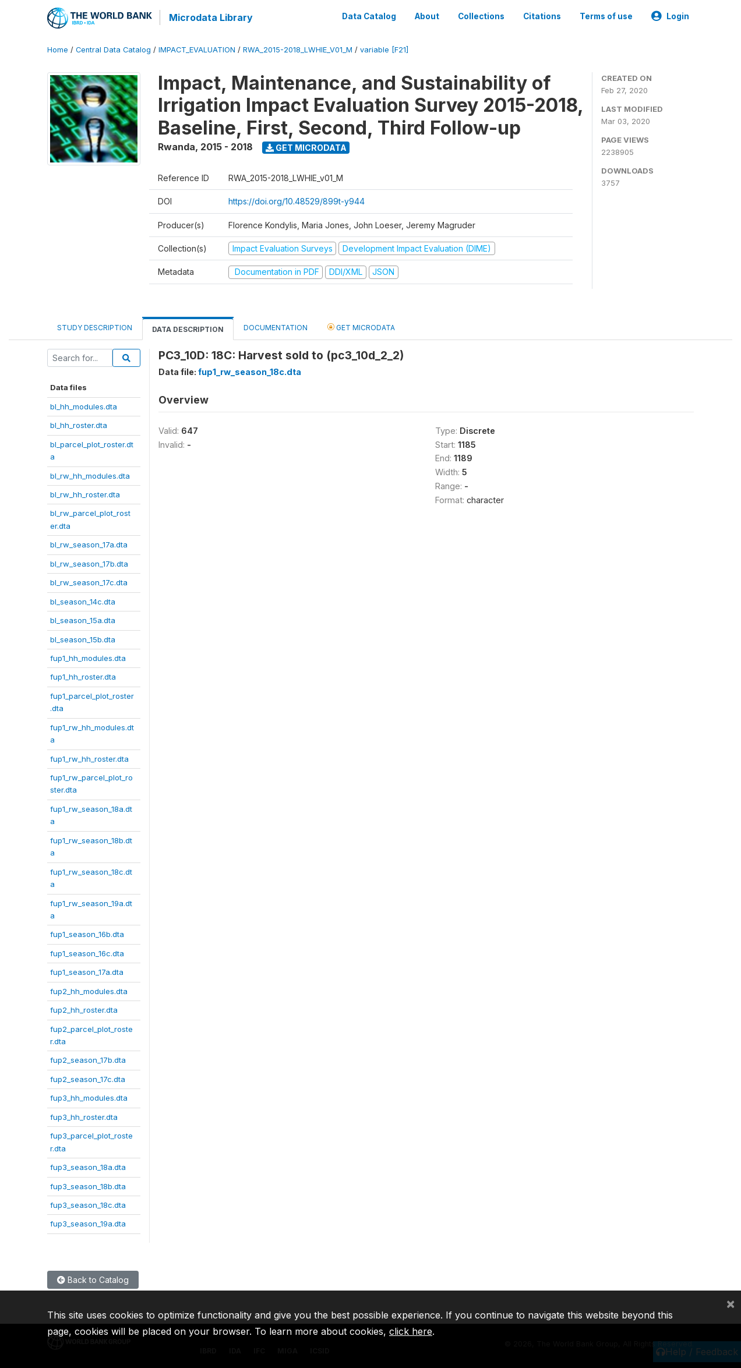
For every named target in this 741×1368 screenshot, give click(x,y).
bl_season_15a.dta (82, 619)
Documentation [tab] (276, 327)
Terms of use (606, 16)
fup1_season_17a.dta (86, 971)
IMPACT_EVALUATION (196, 49)
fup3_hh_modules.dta (89, 1097)
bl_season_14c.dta (82, 601)
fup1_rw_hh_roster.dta (89, 758)
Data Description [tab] (188, 328)
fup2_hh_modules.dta (89, 990)
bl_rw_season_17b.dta (89, 563)
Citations (542, 16)
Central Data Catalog (113, 49)
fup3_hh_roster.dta (84, 1116)
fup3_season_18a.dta (88, 1166)
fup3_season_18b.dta (88, 1185)
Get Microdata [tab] (361, 326)
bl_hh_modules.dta (83, 406)
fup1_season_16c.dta (87, 952)
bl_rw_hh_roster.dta (85, 494)
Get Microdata (306, 147)
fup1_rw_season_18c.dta (249, 372)
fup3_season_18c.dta (88, 1204)
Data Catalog (369, 16)
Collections (481, 16)
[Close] (730, 1303)
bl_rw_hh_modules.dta (90, 475)
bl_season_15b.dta (82, 639)
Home (57, 49)
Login (670, 16)
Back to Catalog (93, 1279)
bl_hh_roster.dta (78, 424)
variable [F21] (384, 49)
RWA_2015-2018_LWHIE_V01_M (297, 49)
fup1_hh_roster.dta (83, 676)
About (427, 16)
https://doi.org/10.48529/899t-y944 (296, 201)
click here (410, 1331)
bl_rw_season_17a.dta (89, 544)
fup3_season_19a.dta (88, 1223)
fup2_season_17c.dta (87, 1078)
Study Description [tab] (94, 327)
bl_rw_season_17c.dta (89, 581)
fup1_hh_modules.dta (88, 657)
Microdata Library (210, 17)
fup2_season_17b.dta (88, 1060)
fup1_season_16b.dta (87, 934)
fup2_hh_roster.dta (84, 1009)
